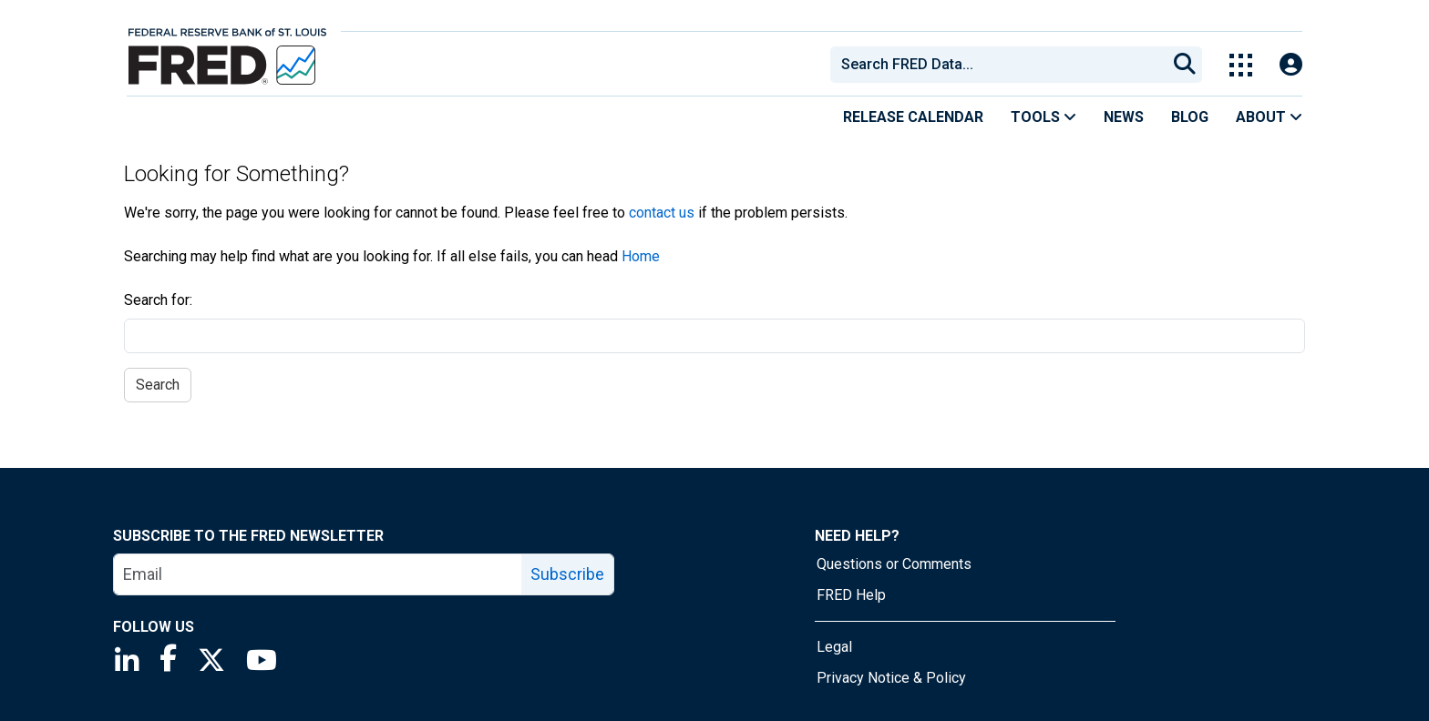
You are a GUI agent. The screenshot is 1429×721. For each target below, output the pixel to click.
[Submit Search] (1184, 64)
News (1124, 117)
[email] (318, 574)
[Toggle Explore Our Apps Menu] (1240, 65)
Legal (834, 646)
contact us (661, 212)
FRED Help (851, 595)
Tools (1043, 117)
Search (158, 384)
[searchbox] (1001, 64)
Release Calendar (913, 117)
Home (641, 256)
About (1269, 117)
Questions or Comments (894, 564)
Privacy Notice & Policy (891, 677)
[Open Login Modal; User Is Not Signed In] (1291, 65)
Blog (1189, 117)
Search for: (158, 300)
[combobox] (997, 64)
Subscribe (567, 574)
